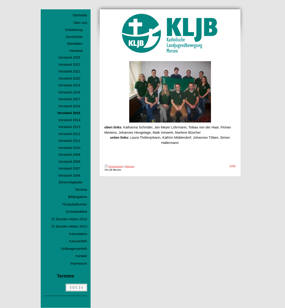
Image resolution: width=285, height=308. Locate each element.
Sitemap (129, 166)
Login (233, 165)
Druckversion (113, 166)
